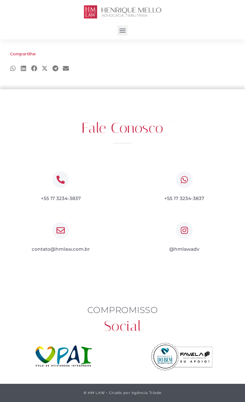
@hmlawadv (184, 249)
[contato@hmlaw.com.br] (60, 230)
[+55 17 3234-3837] (60, 179)
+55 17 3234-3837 (61, 198)
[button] (122, 30)
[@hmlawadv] (184, 230)
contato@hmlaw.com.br (61, 249)
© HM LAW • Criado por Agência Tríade (123, 393)
